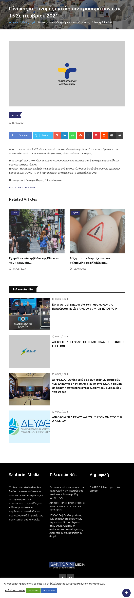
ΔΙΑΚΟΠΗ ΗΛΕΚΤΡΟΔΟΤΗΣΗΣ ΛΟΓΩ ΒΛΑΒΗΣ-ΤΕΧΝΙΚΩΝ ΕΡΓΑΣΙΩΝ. (67, 506)
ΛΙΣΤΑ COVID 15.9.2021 (22, 187)
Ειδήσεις (24, 22)
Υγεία (33, 22)
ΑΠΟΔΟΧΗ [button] (33, 590)
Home (13, 22)
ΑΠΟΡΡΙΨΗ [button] (49, 590)
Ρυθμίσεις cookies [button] (15, 590)
